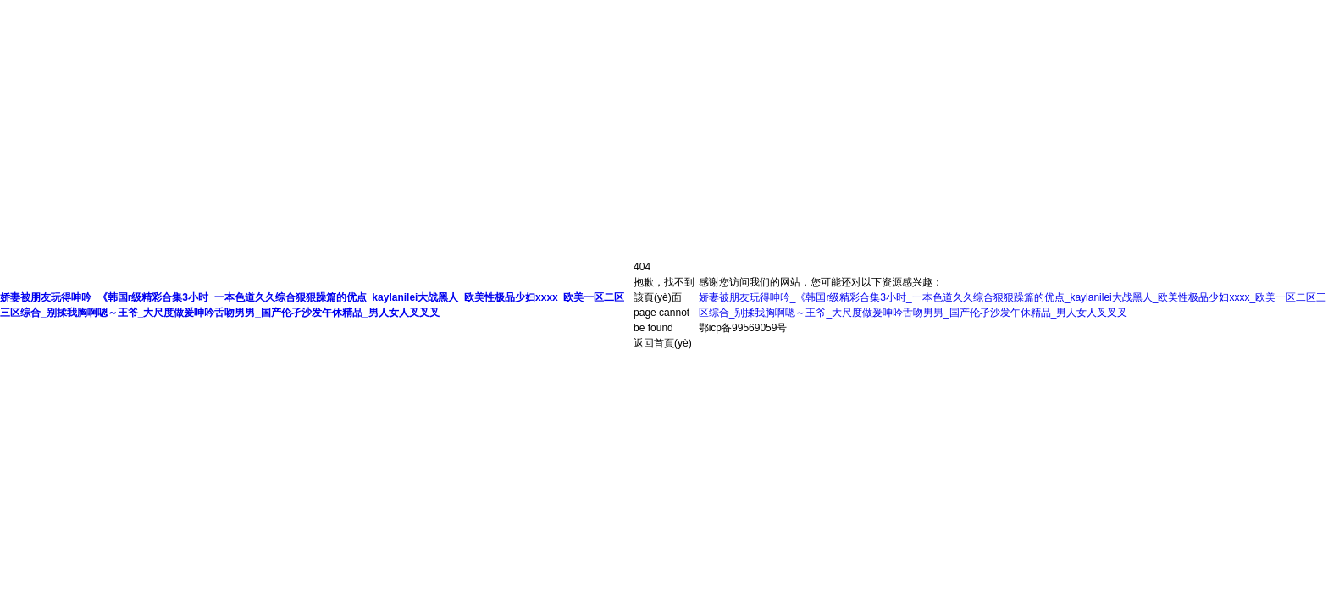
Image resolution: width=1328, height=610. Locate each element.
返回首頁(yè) (663, 343)
